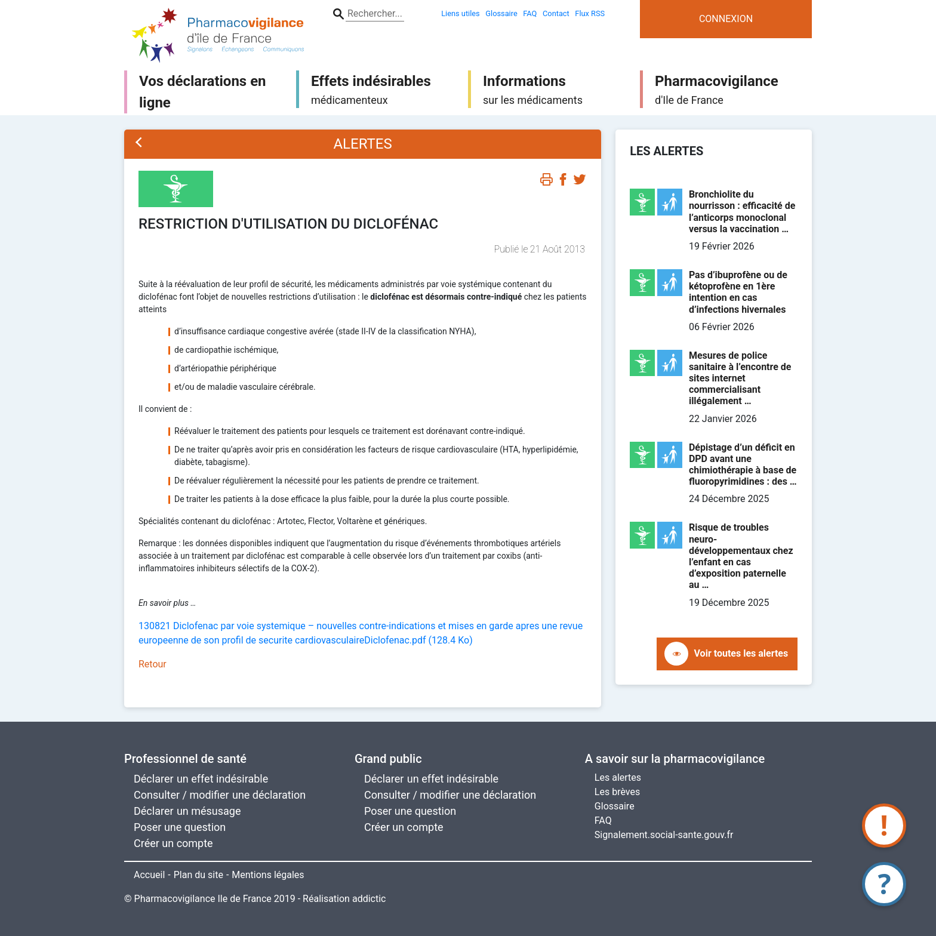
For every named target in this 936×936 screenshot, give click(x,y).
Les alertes (618, 777)
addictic (369, 898)
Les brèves (617, 792)
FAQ (603, 820)
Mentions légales (268, 874)
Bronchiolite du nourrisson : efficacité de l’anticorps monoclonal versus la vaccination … (742, 212)
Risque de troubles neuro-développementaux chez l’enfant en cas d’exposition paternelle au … (741, 556)
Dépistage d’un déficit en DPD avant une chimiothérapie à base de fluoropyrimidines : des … (743, 465)
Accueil (149, 874)
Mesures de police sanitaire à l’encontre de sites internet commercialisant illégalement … (740, 378)
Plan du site (198, 874)
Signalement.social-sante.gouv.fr (664, 834)
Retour (152, 664)
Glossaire (615, 806)
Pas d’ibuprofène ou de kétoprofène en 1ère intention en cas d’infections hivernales (738, 292)
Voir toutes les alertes (741, 653)
